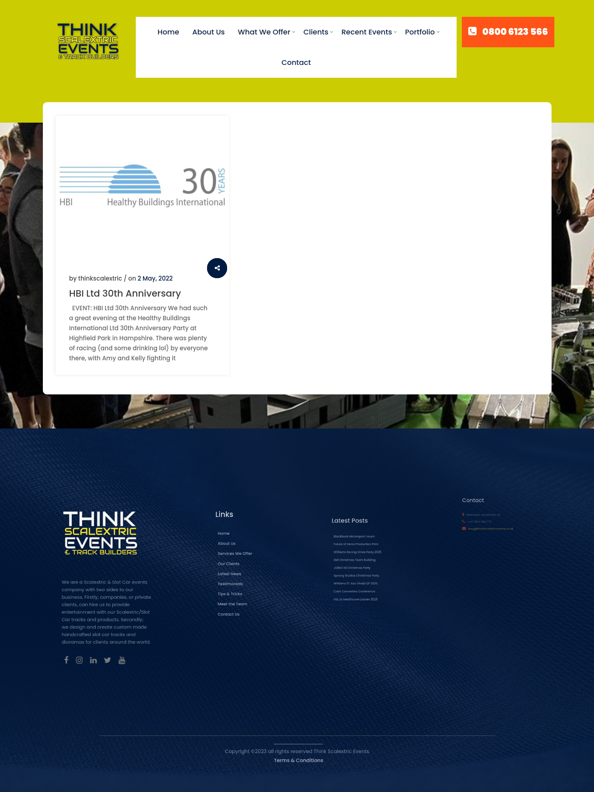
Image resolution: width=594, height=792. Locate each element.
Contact (296, 62)
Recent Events (366, 32)
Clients (315, 32)
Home (168, 32)
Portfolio (420, 32)
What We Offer (264, 32)
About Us (208, 32)
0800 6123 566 (515, 32)
